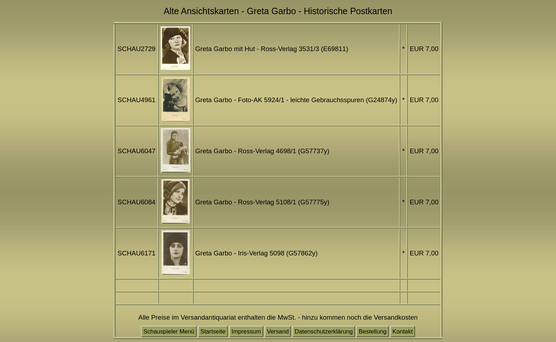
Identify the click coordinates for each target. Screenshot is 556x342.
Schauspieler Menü (168, 331)
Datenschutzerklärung (324, 331)
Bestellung (372, 331)
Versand (278, 331)
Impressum (246, 331)
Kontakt (403, 331)
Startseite (213, 331)
